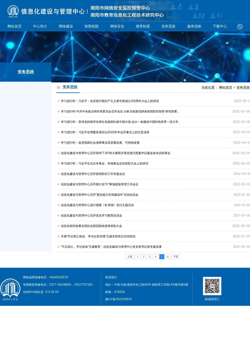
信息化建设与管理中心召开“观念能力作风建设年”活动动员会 (99, 194)
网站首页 (225, 87)
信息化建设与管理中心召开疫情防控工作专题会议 (93, 174)
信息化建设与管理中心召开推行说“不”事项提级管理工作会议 (99, 184)
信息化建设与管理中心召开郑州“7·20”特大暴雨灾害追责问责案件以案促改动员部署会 (115, 153)
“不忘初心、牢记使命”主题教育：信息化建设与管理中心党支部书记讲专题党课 (111, 246)
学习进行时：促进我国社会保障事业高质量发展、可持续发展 (100, 142)
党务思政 (243, 87)
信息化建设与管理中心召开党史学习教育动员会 (91, 215)
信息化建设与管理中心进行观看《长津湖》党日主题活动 (97, 205)
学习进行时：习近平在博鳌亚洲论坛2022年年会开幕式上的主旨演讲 (105, 132)
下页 (175, 256)
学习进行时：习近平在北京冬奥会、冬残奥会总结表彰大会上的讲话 (104, 163)
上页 (129, 256)
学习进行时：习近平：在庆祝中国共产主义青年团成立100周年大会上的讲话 (110, 101)
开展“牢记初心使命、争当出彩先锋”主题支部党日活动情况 (98, 236)
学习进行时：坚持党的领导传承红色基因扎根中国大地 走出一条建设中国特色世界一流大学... (120, 121)
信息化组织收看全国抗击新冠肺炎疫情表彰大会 (91, 226)
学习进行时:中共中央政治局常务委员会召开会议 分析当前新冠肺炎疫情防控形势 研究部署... (120, 111)
